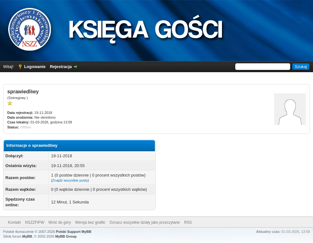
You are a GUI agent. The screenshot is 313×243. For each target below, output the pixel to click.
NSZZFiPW (34, 222)
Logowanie (35, 66)
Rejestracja (61, 66)
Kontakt (14, 222)
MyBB (27, 236)
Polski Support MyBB (73, 232)
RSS (188, 222)
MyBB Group (66, 236)
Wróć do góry (59, 222)
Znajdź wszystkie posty (70, 180)
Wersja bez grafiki (90, 222)
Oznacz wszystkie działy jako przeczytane (144, 222)
